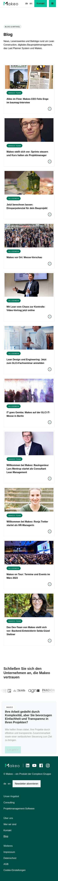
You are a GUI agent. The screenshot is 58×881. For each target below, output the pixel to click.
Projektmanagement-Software (19, 808)
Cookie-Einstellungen (15, 870)
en (31, 3)
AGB (6, 864)
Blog (6, 836)
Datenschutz (10, 858)
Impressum (9, 852)
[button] (52, 3)
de (26, 3)
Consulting (9, 802)
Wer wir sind (10, 824)
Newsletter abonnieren (26, 783)
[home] (11, 3)
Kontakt (7, 830)
